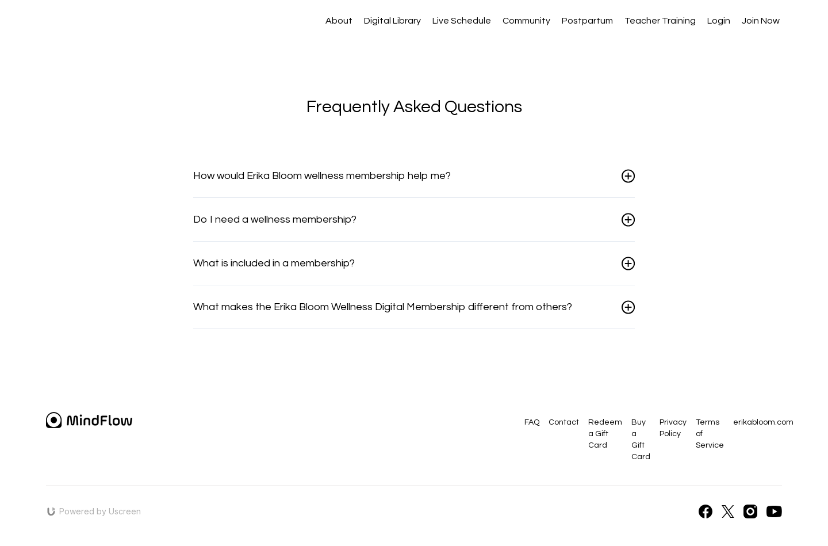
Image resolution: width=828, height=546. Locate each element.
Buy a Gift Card (640, 439)
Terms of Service (710, 433)
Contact (564, 422)
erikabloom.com (763, 422)
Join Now (761, 20)
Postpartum (587, 20)
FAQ (531, 422)
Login (718, 20)
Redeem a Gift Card (605, 433)
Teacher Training (660, 20)
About (338, 20)
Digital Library (392, 20)
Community (526, 20)
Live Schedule (461, 20)
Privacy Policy (673, 428)
